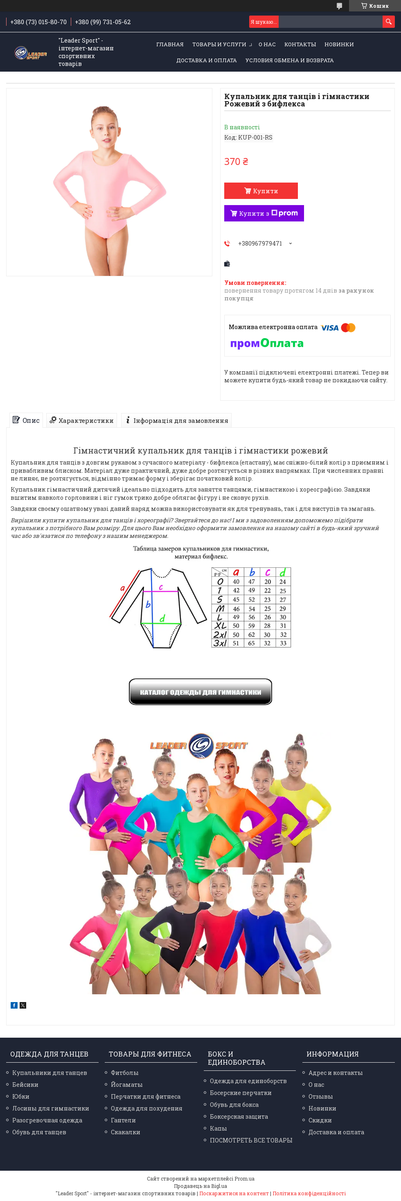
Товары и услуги (219, 44)
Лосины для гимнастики (50, 1108)
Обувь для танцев (39, 1132)
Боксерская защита (239, 1116)
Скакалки (125, 1132)
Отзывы (321, 1096)
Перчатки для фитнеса (145, 1096)
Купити (265, 191)
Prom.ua (244, 1178)
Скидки (320, 1120)
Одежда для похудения (146, 1108)
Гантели (123, 1120)
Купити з (268, 213)
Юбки (20, 1096)
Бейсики (25, 1084)
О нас (267, 44)
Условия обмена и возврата (290, 60)
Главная (170, 44)
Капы (218, 1128)
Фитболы (125, 1073)
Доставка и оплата (206, 60)
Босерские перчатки (241, 1093)
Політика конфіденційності (309, 1193)
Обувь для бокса (234, 1104)
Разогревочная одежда (47, 1120)
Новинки (339, 44)
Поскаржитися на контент (234, 1193)
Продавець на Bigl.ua (200, 1186)
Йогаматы (127, 1084)
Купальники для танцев (49, 1073)
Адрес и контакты (336, 1073)
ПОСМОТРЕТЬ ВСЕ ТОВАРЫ (251, 1140)
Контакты (300, 44)
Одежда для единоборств (248, 1081)
